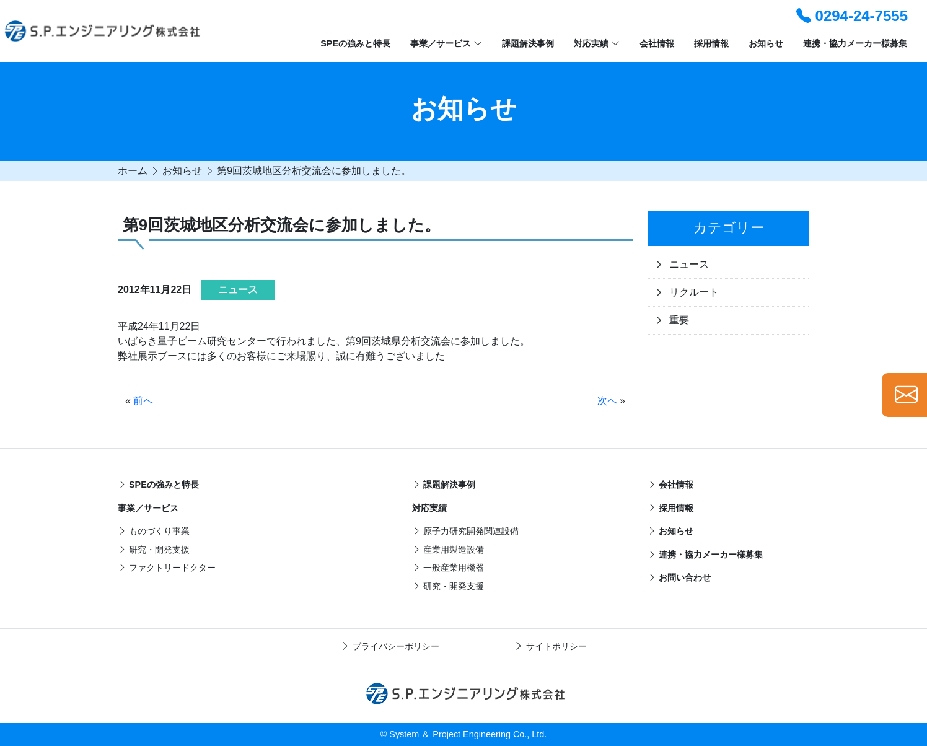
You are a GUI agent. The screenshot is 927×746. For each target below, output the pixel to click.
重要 (679, 320)
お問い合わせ (679, 577)
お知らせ (766, 43)
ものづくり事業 (154, 531)
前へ (143, 400)
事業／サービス (446, 44)
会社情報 (656, 43)
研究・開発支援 (154, 550)
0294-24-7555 (852, 15)
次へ (607, 400)
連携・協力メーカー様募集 (855, 43)
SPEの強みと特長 (355, 43)
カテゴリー (728, 227)
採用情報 (711, 43)
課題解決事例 (528, 43)
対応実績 (597, 44)
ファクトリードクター (167, 568)
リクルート (694, 292)
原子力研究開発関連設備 (465, 531)
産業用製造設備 (448, 550)
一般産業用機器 (448, 568)
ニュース (689, 264)
